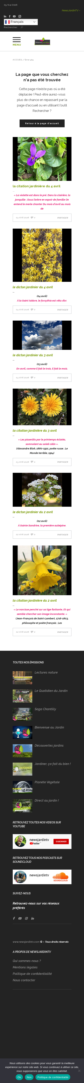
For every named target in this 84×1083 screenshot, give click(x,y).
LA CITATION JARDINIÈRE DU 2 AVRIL (35, 600)
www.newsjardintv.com (26, 941)
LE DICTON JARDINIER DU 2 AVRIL (33, 512)
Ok (19, 1077)
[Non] (79, 1071)
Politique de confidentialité (32, 974)
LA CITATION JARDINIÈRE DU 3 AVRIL (35, 430)
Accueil (18, 60)
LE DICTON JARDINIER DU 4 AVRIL (33, 287)
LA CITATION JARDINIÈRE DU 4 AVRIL (36, 186)
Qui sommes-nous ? (27, 961)
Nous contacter (24, 980)
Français (14, 22)
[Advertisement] (42, 1029)
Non (29, 1077)
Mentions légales (25, 967)
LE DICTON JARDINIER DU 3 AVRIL (33, 355)
